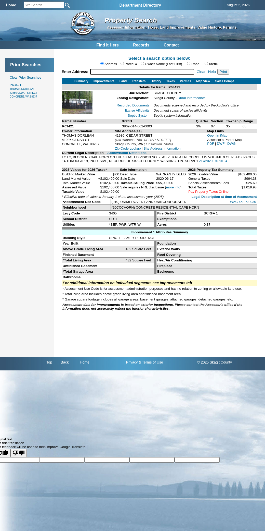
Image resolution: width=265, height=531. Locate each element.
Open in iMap (217, 135)
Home (84, 362)
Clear (201, 72)
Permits (185, 81)
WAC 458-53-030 (243, 202)
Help (212, 72)
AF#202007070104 (213, 161)
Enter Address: (75, 72)
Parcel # (131, 64)
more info (173, 187)
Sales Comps (224, 81)
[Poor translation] (18, 453)
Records (141, 45)
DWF (221, 144)
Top (49, 362)
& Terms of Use (151, 362)
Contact (171, 45)
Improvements (104, 81)
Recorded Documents (133, 105)
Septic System (138, 115)
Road (195, 64)
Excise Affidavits (137, 110)
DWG (231, 144)
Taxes (170, 81)
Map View (203, 81)
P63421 (23, 90)
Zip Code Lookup (128, 148)
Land (123, 81)
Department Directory (140, 5)
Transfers (138, 81)
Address (110, 64)
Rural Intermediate (192, 98)
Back (65, 362)
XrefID (213, 64)
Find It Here (107, 45)
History (156, 81)
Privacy (132, 362)
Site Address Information (161, 148)
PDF (211, 144)
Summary (81, 81)
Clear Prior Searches (25, 77)
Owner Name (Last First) (163, 64)
